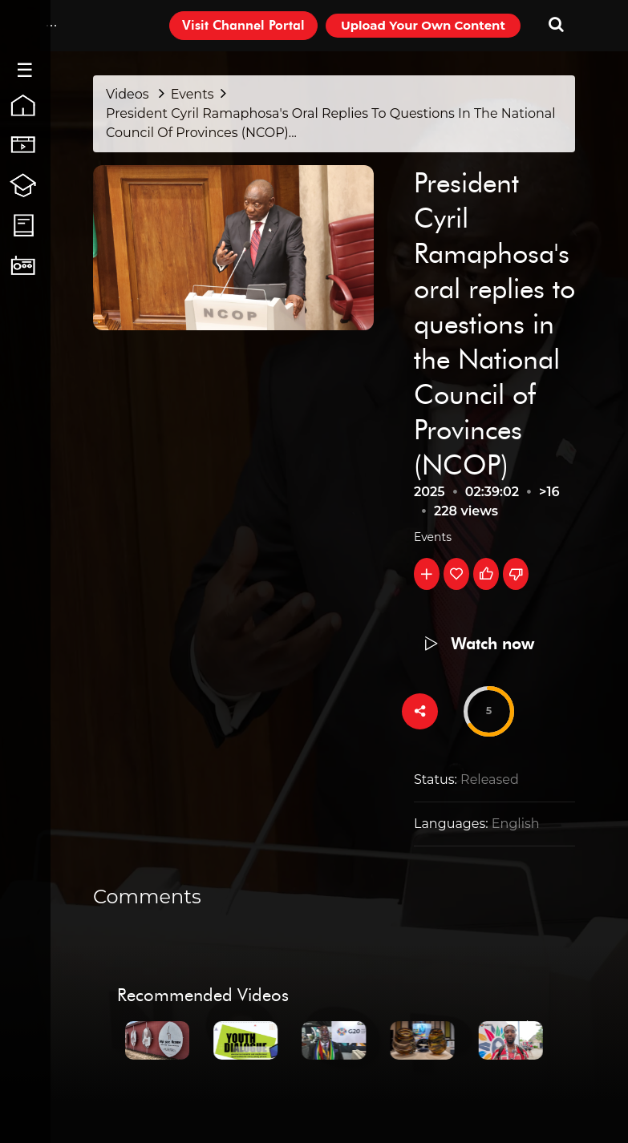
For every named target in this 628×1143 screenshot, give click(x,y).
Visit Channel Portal (243, 25)
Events (433, 537)
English (516, 823)
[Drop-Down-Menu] (51, 25)
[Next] (529, 1038)
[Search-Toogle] (556, 25)
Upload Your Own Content (423, 25)
